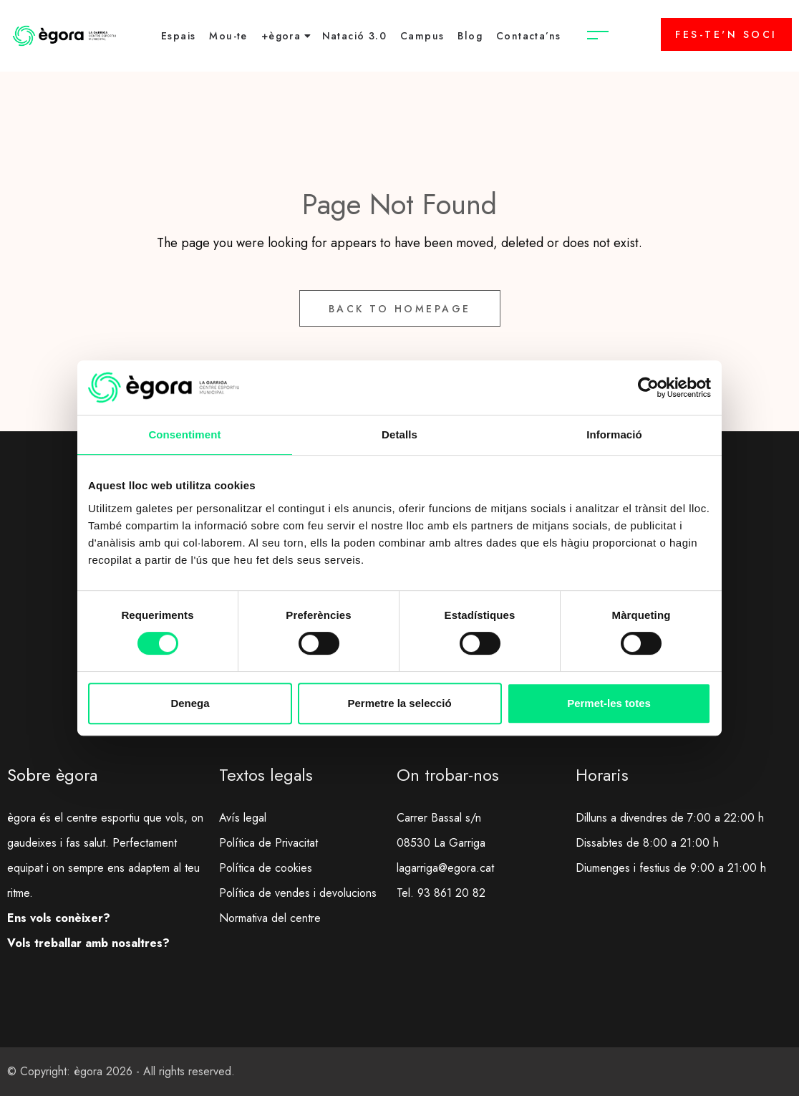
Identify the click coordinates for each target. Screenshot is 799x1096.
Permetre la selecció (399, 703)
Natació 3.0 (354, 36)
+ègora (281, 36)
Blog (470, 36)
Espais (178, 36)
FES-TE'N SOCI (726, 34)
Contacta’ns (528, 36)
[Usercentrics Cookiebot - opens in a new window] (648, 387)
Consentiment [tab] (184, 434)
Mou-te (228, 36)
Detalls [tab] (399, 434)
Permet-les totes (609, 703)
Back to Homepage (400, 309)
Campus (422, 36)
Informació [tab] (614, 434)
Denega (189, 703)
